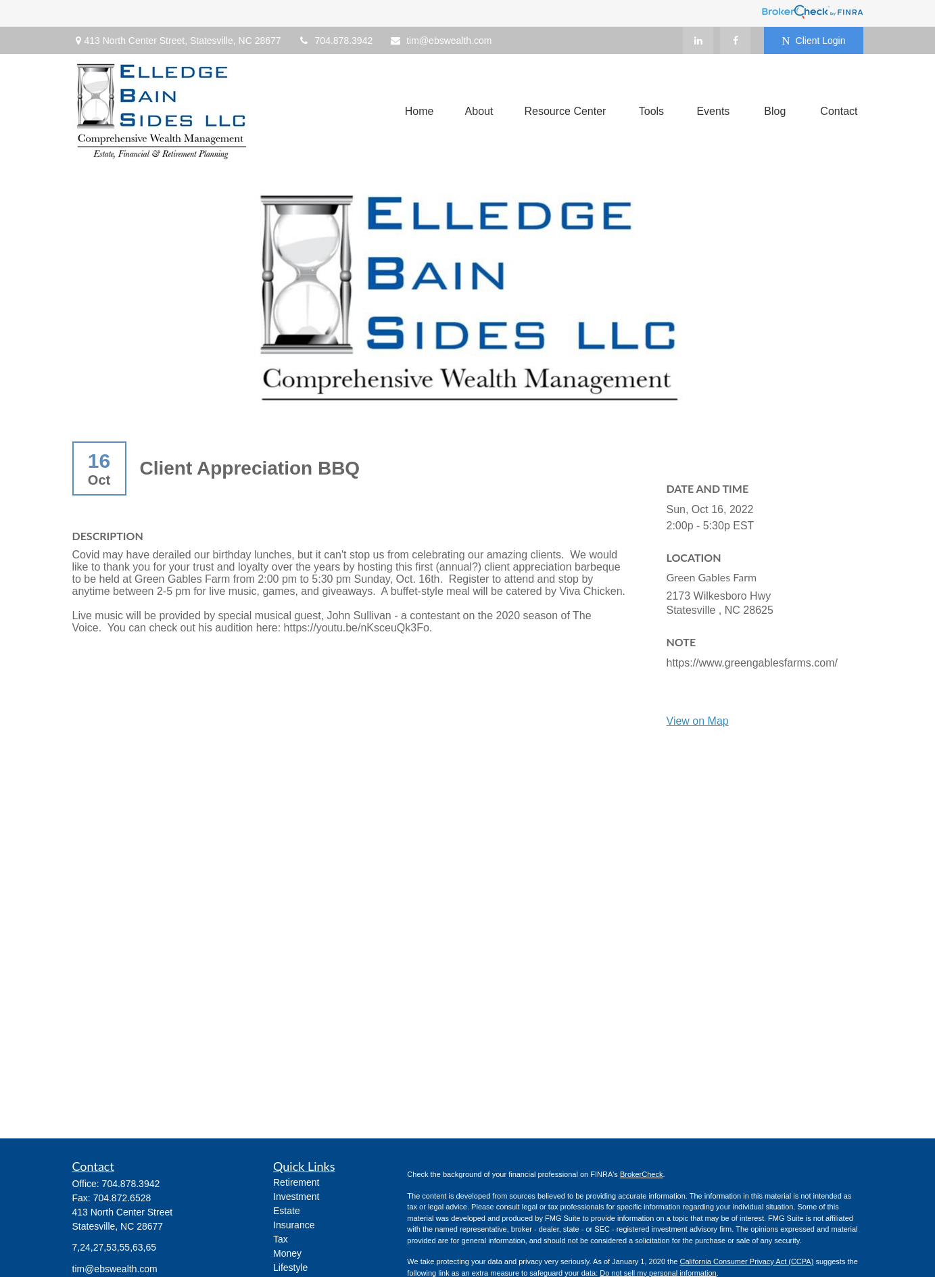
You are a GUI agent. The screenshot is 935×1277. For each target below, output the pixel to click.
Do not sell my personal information (658, 1273)
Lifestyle (290, 1267)
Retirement (296, 1182)
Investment (296, 1196)
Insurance (293, 1225)
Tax (280, 1239)
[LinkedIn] (698, 40)
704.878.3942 (335, 40)
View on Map (698, 721)
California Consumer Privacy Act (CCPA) (746, 1261)
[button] (419, 112)
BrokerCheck (641, 1174)
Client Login (813, 41)
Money (287, 1253)
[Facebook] (735, 40)
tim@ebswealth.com (440, 40)
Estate (286, 1210)
